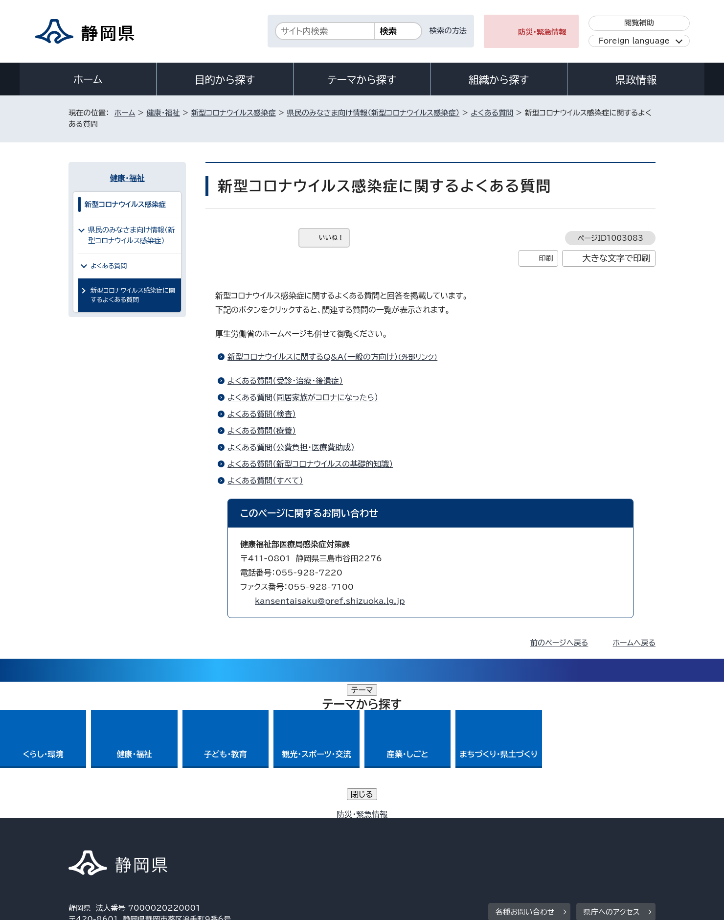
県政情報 (635, 79)
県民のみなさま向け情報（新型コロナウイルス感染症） (373, 112)
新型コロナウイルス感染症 (233, 112)
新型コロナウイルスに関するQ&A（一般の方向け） (336, 357)
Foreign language (634, 41)
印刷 (546, 258)
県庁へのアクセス (612, 775)
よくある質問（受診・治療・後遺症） (285, 381)
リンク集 (541, 836)
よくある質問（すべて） (265, 480)
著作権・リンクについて (114, 836)
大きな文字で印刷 (616, 258)
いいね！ (331, 237)
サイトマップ (609, 836)
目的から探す (225, 79)
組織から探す (499, 79)
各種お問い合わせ (525, 775)
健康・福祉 (163, 112)
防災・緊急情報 (542, 32)
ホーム (88, 79)
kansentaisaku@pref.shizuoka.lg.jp (330, 601)
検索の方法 (448, 30)
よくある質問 (492, 112)
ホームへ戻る (634, 642)
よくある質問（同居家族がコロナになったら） (302, 397)
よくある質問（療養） (261, 431)
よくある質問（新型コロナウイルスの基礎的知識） (310, 464)
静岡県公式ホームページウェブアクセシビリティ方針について (394, 836)
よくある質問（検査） (261, 414)
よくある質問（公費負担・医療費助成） (291, 447)
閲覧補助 (639, 22)
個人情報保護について (224, 836)
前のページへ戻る (559, 642)
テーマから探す (361, 79)
